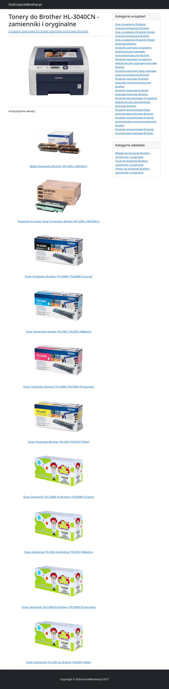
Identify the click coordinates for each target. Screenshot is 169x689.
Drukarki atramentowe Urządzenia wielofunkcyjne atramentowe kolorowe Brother (136, 102)
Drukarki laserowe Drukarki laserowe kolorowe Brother (49, 31)
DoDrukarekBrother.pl (25, 4)
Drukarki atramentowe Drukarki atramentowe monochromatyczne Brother (136, 121)
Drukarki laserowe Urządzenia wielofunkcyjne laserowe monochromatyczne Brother (133, 51)
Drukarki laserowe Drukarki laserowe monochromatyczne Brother (133, 82)
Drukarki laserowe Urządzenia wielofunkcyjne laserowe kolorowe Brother (136, 63)
